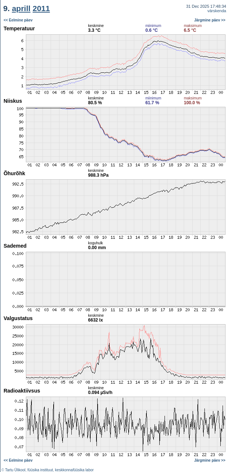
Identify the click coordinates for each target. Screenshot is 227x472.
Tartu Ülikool (15, 470)
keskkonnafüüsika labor (74, 470)
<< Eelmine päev (18, 20)
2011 (41, 8)
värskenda (216, 11)
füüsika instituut (40, 470)
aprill (21, 8)
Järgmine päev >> (210, 20)
